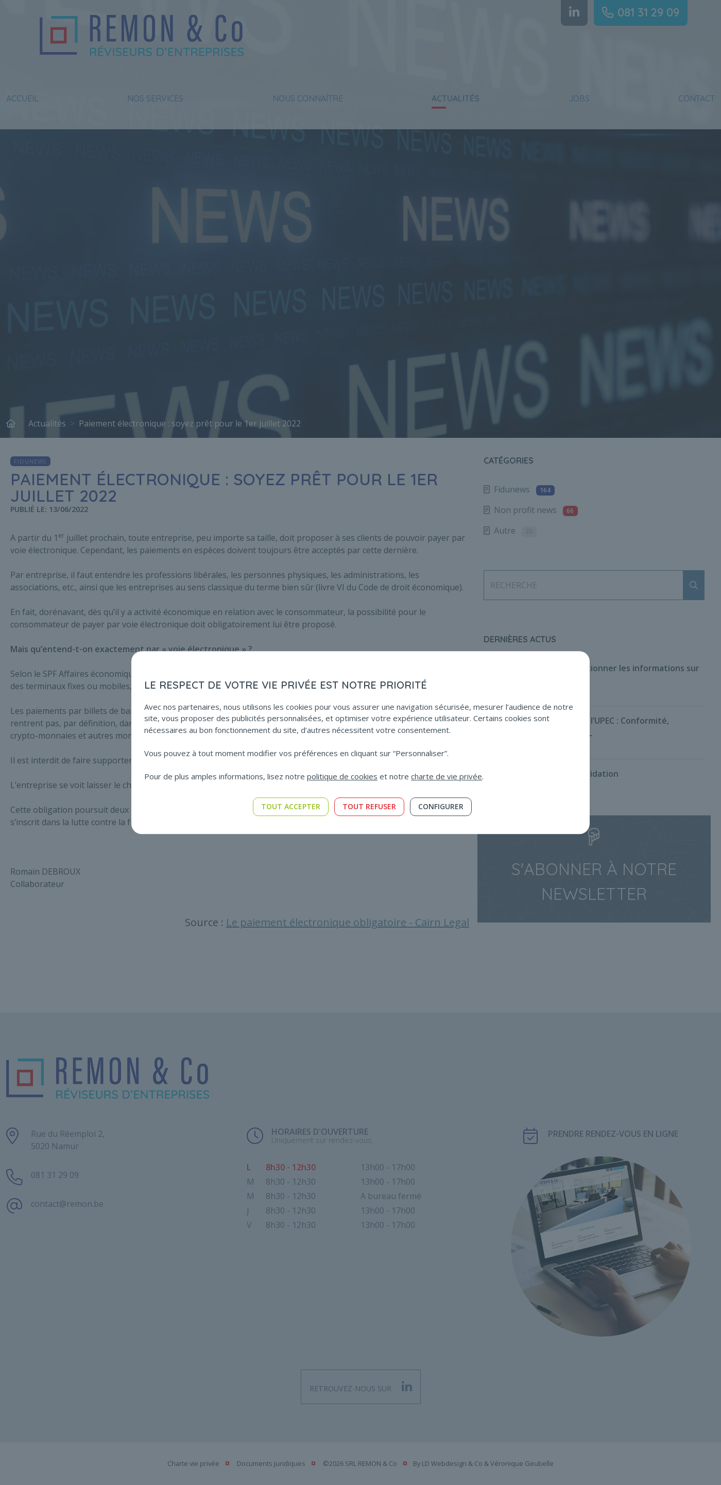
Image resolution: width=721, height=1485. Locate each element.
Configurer (441, 806)
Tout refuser (369, 806)
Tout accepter (290, 806)
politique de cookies (342, 776)
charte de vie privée (446, 776)
